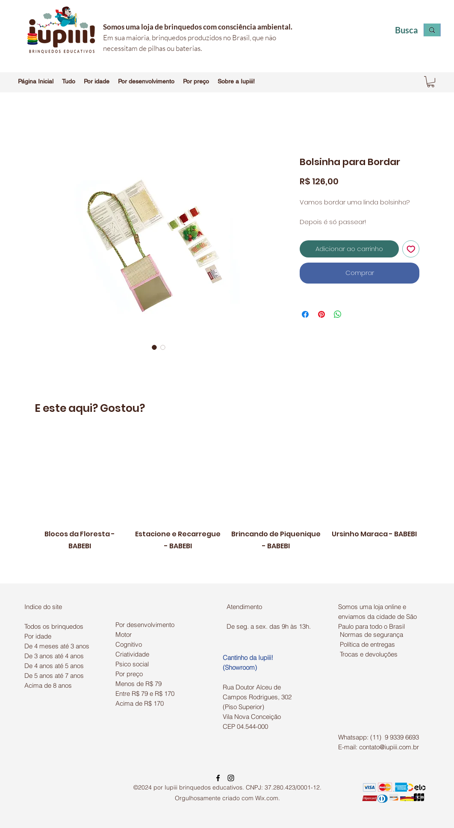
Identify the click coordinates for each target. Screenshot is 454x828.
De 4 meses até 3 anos (56, 646)
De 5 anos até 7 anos (54, 675)
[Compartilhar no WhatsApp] (338, 314)
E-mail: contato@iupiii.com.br (378, 747)
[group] (227, 504)
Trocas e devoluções (369, 654)
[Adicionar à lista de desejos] (411, 249)
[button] (69, 81)
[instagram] (231, 778)
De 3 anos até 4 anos (54, 656)
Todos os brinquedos (53, 626)
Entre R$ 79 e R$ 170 (144, 693)
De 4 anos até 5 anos (54, 666)
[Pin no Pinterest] (321, 314)
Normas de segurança (371, 634)
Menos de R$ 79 (138, 684)
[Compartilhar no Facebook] (305, 314)
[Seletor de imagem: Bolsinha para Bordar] (154, 347)
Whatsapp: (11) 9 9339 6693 (378, 737)
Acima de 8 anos (48, 685)
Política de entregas (367, 644)
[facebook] (218, 778)
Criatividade (132, 654)
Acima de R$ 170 (139, 703)
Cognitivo (128, 644)
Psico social (132, 664)
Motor (123, 634)
